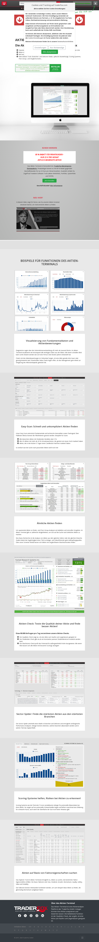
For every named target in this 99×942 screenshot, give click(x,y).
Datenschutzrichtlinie (65, 41)
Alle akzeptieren (49, 52)
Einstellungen (40, 47)
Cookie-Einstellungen (35, 38)
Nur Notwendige (57, 47)
